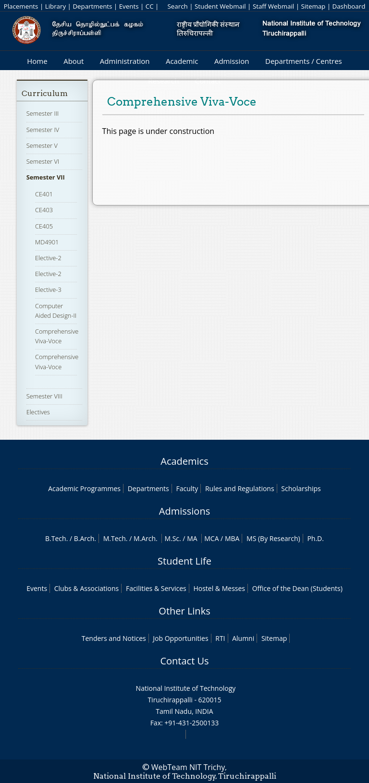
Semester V (42, 145)
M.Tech (114, 538)
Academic (182, 61)
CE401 (44, 194)
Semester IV (43, 129)
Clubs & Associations (86, 588)
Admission (231, 61)
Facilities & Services (156, 588)
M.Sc (171, 538)
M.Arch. (146, 538)
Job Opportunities (180, 638)
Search (177, 6)
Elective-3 (48, 289)
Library (55, 6)
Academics (184, 461)
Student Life (184, 560)
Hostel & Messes (219, 588)
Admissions (184, 511)
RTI (220, 638)
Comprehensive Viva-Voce (56, 336)
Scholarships (300, 488)
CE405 (44, 226)
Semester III (42, 113)
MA (192, 538)
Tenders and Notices (114, 638)
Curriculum (45, 93)
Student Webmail (220, 6)
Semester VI (43, 161)
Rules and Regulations (239, 488)
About (73, 61)
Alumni (243, 638)
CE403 (44, 209)
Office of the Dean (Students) (297, 588)
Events (129, 6)
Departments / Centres (303, 61)
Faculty (187, 488)
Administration (125, 61)
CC (150, 6)
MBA (232, 538)
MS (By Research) (273, 538)
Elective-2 (48, 257)
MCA (211, 538)
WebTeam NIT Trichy (188, 767)
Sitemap (313, 6)
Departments (92, 6)
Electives (38, 412)
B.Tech (55, 538)
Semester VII (45, 177)
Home (37, 61)
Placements (21, 6)
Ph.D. (315, 538)
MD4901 (47, 242)
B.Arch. (85, 538)
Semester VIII (44, 396)
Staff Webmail (273, 6)
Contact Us (184, 660)
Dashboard (349, 6)
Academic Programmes (84, 488)
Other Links (184, 610)
